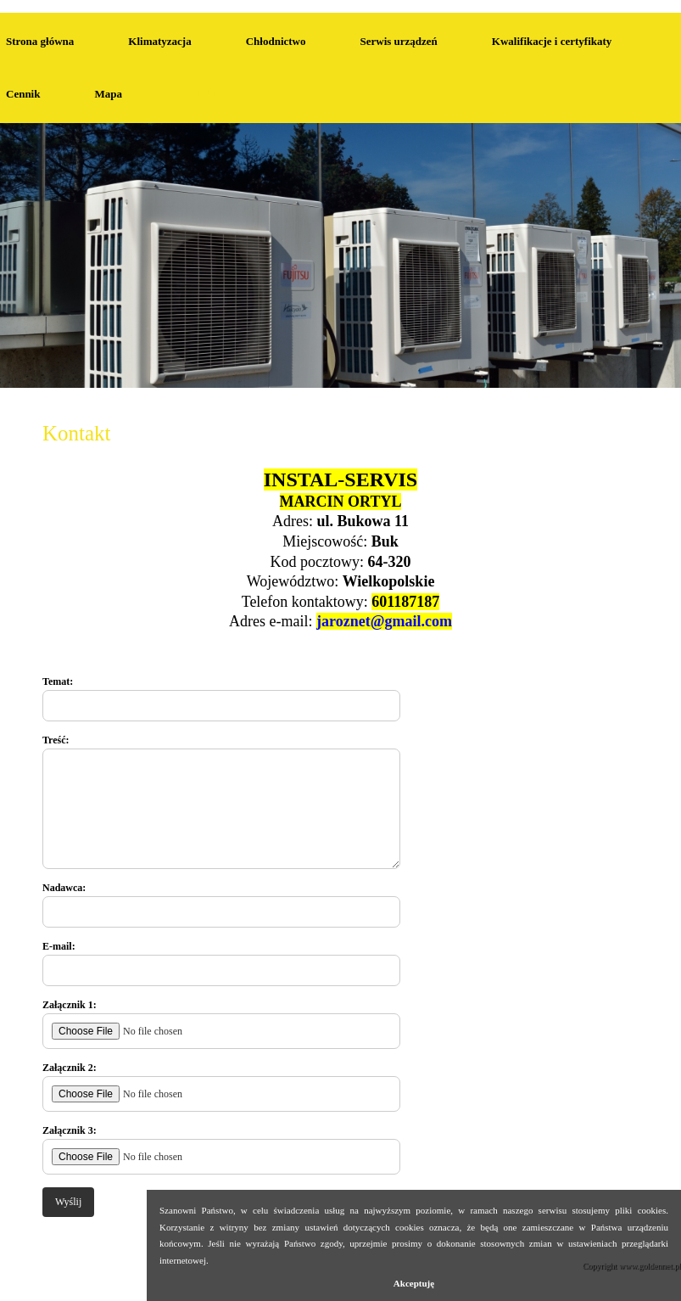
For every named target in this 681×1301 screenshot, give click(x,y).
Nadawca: (221, 905)
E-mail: (221, 963)
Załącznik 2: (221, 1087)
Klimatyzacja (159, 41)
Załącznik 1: (221, 1024)
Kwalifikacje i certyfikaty (552, 41)
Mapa (108, 93)
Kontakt (16, 6)
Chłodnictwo (276, 41)
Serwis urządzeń (398, 41)
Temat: (221, 698)
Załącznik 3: (221, 1149)
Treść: (221, 801)
